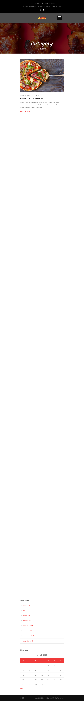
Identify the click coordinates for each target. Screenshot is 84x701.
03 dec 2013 (26, 95)
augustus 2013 (28, 641)
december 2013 (28, 621)
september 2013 (28, 636)
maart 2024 (27, 605)
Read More (25, 112)
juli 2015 (25, 611)
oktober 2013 (27, 631)
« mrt (22, 688)
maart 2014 (27, 616)
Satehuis (36, 95)
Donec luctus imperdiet (32, 98)
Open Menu (59, 18)
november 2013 (28, 626)
